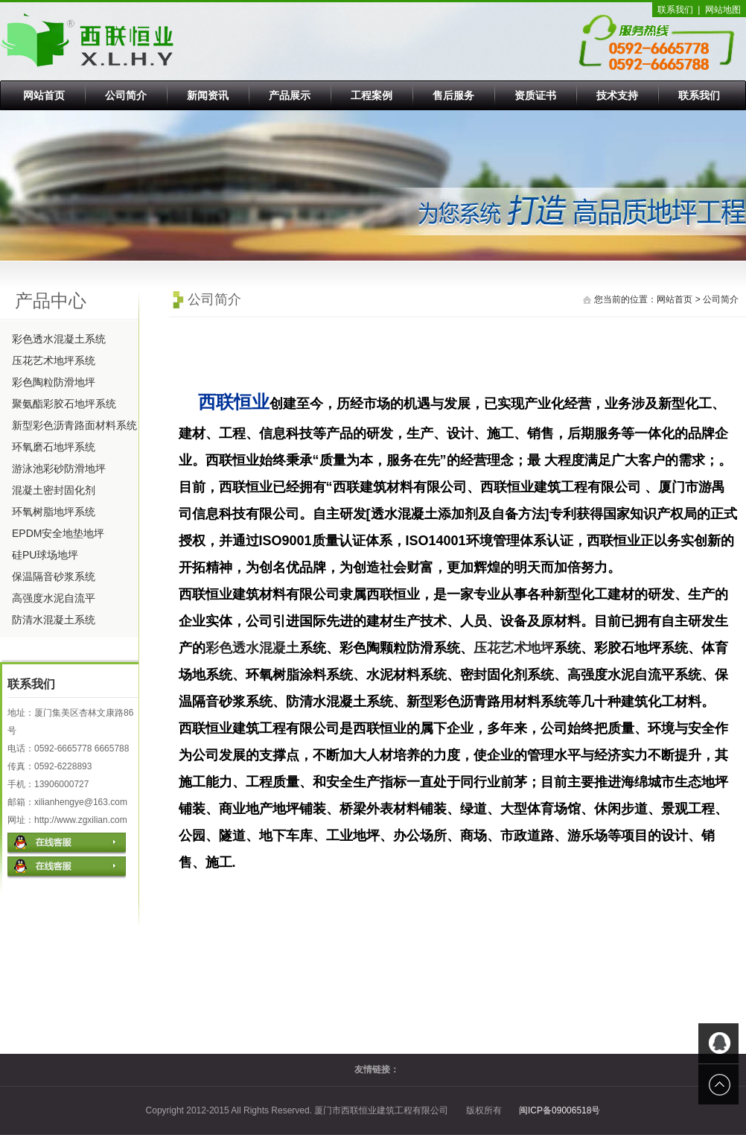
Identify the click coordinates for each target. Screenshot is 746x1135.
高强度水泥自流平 (53, 598)
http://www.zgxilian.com (80, 820)
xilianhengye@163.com (80, 802)
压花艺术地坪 (514, 647)
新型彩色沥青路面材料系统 (74, 425)
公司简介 (126, 95)
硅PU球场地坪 (45, 555)
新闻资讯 (208, 95)
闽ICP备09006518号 (559, 1110)
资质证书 (535, 95)
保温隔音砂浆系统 (53, 576)
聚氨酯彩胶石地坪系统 (64, 404)
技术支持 (617, 95)
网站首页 (44, 95)
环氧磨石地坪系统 (53, 447)
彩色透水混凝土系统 (59, 339)
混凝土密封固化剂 (53, 490)
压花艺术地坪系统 (53, 360)
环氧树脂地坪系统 (53, 512)
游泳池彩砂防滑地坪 (59, 468)
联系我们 (675, 9)
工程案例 (371, 95)
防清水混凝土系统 (53, 620)
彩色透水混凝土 (252, 647)
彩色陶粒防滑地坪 (53, 382)
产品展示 (289, 95)
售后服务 (453, 95)
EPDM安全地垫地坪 (58, 533)
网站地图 (723, 9)
